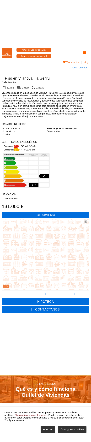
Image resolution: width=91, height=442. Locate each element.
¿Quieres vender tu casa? (34, 50)
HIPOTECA (45, 301)
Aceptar (48, 429)
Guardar (82, 67)
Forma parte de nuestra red (34, 56)
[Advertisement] (45, 22)
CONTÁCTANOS (47, 309)
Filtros (73, 67)
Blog (86, 62)
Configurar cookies (72, 429)
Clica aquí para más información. (31, 415)
